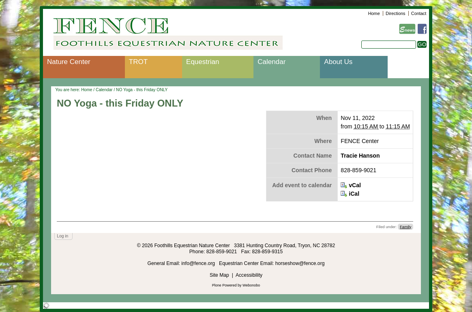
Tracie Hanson (360, 155)
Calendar (271, 62)
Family (405, 226)
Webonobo (251, 285)
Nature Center (68, 62)
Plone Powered (224, 285)
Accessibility (249, 275)
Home (374, 13)
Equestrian (202, 62)
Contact (418, 13)
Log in (62, 236)
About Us (338, 62)
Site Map (219, 275)
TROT (138, 62)
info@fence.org (198, 263)
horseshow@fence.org (300, 263)
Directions (395, 13)
